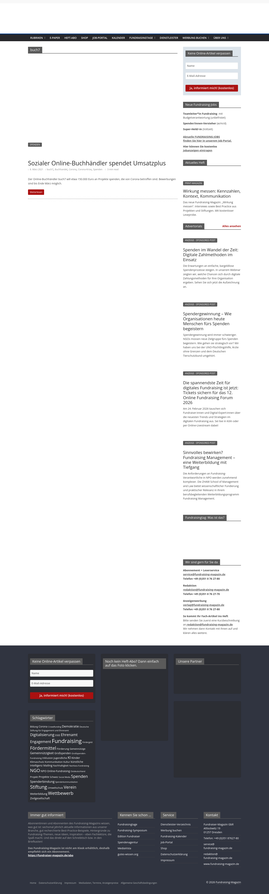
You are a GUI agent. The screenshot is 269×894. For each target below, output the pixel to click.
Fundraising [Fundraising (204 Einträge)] (67, 741)
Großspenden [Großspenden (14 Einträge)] (62, 753)
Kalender (118, 38)
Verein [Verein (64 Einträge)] (70, 787)
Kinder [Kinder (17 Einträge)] (76, 758)
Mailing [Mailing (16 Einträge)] (47, 765)
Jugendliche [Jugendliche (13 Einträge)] (60, 758)
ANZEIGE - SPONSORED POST (200, 240)
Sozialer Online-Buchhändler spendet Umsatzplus (97, 163)
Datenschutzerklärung (174, 854)
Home (33, 882)
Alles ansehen (231, 226)
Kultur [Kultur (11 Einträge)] (66, 761)
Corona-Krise (85, 169)
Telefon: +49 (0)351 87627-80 (221, 838)
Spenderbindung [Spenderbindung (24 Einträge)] (42, 781)
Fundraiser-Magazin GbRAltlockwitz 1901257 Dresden (219, 828)
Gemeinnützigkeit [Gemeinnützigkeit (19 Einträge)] (42, 753)
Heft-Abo (70, 38)
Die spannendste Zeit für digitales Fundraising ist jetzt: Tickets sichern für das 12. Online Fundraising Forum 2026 (210, 392)
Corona (72, 169)
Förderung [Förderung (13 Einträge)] (63, 748)
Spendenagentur (128, 842)
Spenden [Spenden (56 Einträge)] (79, 776)
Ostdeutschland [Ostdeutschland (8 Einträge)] (78, 771)
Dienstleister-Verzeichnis (176, 824)
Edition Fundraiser (129, 836)
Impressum (167, 860)
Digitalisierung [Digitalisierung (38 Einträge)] (42, 734)
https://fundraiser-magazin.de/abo (50, 855)
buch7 (50, 169)
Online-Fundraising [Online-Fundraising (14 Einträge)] (58, 771)
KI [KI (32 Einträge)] (69, 757)
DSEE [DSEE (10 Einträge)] (57, 735)
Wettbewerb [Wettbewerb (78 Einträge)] (60, 793)
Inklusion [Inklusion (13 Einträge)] (47, 758)
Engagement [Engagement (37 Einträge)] (40, 741)
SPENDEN (35, 144)
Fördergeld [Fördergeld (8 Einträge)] (87, 742)
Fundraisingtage (141, 38)
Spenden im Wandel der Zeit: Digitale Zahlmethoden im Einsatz (210, 254)
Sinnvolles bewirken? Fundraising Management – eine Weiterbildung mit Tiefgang (209, 460)
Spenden (97, 169)
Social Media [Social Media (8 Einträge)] (64, 777)
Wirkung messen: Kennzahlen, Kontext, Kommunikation (212, 193)
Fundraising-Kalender (174, 836)
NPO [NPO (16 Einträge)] (44, 771)
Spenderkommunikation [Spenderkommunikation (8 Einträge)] (66, 782)
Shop (84, 38)
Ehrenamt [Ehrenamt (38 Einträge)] (69, 734)
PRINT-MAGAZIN (193, 183)
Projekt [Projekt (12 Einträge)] (34, 777)
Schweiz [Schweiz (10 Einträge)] (54, 776)
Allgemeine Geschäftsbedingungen (139, 882)
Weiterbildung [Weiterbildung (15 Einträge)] (38, 794)
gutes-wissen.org (128, 854)
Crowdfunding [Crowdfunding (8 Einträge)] (54, 726)
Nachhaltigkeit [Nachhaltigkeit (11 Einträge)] (61, 765)
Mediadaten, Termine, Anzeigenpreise (98, 882)
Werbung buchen (194, 38)
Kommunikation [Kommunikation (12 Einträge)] (54, 761)
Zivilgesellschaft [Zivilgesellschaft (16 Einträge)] (40, 798)
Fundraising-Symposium (132, 830)
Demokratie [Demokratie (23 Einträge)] (70, 726)
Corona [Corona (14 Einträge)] (43, 726)
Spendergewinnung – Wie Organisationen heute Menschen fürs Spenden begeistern (207, 321)
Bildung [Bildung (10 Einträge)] (34, 726)
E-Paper (55, 38)
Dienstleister (169, 38)
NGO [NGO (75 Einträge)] (35, 770)
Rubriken (36, 38)
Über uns (220, 38)
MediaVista (124, 848)
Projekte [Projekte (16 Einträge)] (44, 777)
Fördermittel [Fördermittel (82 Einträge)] (43, 748)
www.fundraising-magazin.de (221, 864)
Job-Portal (99, 38)
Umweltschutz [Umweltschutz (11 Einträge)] (55, 787)
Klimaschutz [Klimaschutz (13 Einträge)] (37, 761)
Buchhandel (61, 169)
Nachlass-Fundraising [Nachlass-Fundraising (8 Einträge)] (79, 765)
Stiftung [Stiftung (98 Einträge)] (38, 787)
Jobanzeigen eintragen (197, 150)
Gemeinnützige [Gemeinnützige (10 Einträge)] (77, 748)
